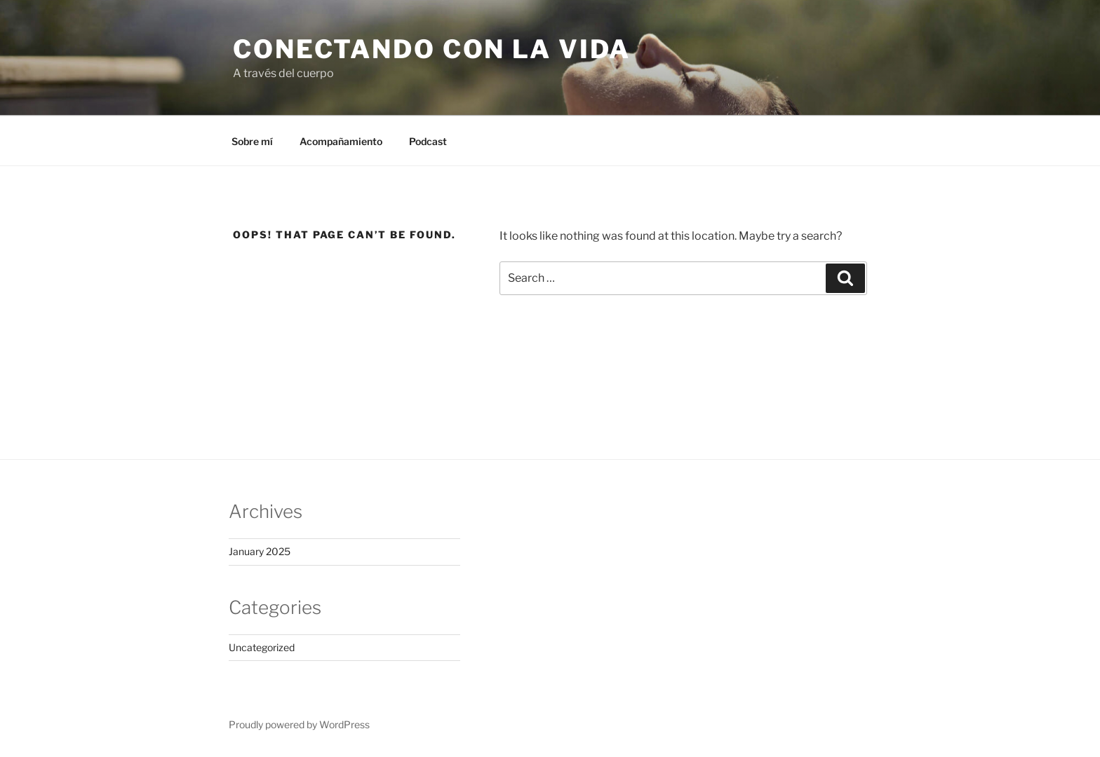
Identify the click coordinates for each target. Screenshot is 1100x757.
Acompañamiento (341, 141)
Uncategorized (262, 647)
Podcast (428, 141)
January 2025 (259, 551)
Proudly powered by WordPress (299, 724)
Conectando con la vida (432, 49)
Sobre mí (252, 141)
